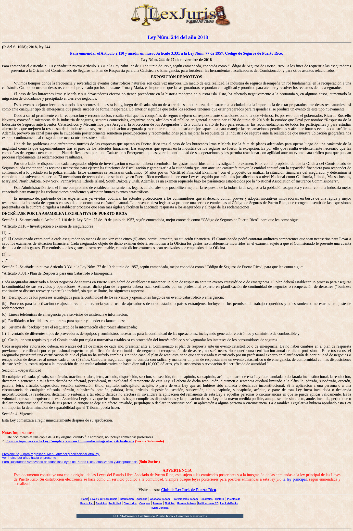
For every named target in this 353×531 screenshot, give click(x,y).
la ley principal (295, 479)
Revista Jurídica (159, 508)
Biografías (207, 499)
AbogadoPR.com (160, 499)
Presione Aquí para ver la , (70, 441)
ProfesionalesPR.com (185, 499)
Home (84, 499)
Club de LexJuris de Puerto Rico (188, 490)
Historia (219, 499)
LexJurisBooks (229, 503)
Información (127, 499)
